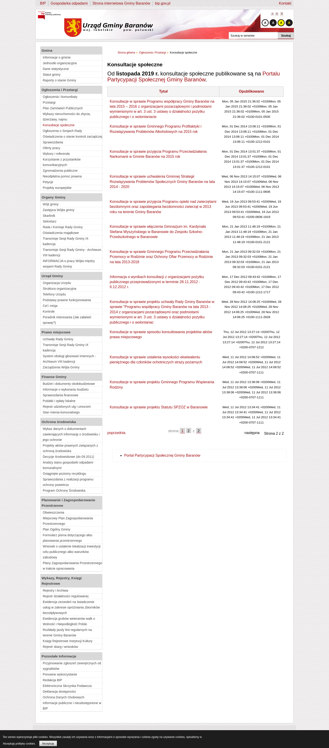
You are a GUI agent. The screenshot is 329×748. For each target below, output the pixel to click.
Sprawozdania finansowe (60, 395)
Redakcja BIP (52, 680)
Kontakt (285, 3)
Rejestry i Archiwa (55, 590)
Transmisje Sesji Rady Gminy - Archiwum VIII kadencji (72, 252)
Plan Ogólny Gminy (56, 529)
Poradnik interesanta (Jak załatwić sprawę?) (67, 319)
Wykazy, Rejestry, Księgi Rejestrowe (62, 580)
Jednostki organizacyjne (60, 63)
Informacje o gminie (57, 57)
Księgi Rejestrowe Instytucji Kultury (68, 641)
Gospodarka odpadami (69, 3)
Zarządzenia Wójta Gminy (61, 367)
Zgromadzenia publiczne (60, 170)
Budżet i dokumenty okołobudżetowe (69, 384)
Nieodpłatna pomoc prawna (62, 176)
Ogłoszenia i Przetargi (60, 90)
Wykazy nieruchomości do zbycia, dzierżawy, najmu (67, 116)
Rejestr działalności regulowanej (65, 596)
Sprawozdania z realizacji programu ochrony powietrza (68, 482)
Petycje (48, 182)
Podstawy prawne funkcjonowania (67, 300)
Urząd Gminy (52, 276)
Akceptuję (48, 743)
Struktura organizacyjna (59, 288)
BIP (43, 3)
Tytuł (163, 91)
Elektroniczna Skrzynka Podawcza (67, 686)
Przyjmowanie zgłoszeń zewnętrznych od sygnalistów (72, 665)
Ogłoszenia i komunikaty (60, 97)
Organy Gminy (54, 197)
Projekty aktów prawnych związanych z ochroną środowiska (70, 448)
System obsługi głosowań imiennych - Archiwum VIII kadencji (69, 358)
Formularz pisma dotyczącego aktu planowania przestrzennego (67, 537)
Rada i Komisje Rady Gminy (63, 227)
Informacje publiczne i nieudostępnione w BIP (72, 705)
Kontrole (49, 311)
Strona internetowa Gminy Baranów (121, 3)
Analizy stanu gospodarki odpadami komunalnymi (68, 465)
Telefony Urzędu (54, 294)
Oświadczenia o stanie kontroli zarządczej (72, 136)
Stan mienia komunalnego (61, 412)
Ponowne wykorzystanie (60, 674)
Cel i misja (50, 306)
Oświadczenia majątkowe (61, 233)
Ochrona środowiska (59, 422)
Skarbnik (49, 215)
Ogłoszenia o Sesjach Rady (62, 131)
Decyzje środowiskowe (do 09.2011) (68, 456)
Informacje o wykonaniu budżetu (66, 389)
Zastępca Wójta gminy (58, 210)
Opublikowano (251, 91)
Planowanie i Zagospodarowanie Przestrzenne (68, 502)
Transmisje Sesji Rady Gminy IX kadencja (65, 241)
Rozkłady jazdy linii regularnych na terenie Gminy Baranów (67, 632)
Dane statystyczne (56, 69)
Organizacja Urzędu (57, 283)
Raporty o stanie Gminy (59, 80)
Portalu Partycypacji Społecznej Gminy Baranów (193, 76)
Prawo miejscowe (56, 332)
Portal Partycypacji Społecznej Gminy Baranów (162, 455)
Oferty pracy (51, 148)
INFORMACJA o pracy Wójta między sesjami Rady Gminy (69, 263)
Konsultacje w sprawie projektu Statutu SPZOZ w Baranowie (159, 407)
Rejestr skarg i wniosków (60, 647)
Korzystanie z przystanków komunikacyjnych (62, 162)
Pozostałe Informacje (59, 656)
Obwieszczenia (53, 512)
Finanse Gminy (54, 377)
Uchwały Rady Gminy (58, 339)
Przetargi (49, 102)
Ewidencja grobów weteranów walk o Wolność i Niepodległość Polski (69, 621)
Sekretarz (49, 221)
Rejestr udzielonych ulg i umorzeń (67, 406)
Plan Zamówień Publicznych (63, 108)
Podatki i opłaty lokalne (59, 401)
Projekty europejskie (57, 188)
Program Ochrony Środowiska (64, 490)
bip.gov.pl (162, 3)
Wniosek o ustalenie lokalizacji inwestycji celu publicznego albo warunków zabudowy (72, 551)
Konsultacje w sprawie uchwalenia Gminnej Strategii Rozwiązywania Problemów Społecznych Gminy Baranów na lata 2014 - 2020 (162, 181)
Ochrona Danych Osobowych (63, 697)
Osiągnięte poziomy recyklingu (64, 473)
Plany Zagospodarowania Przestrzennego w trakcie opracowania (72, 565)
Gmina (47, 50)
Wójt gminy (50, 204)
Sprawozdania (53, 142)
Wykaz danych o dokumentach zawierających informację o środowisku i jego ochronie (71, 434)
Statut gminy (52, 74)
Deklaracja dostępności (59, 691)
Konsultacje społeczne (58, 125)
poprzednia (116, 433)
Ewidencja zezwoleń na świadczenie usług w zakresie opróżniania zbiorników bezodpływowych (71, 607)
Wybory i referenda (56, 153)
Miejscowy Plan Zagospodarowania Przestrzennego (68, 520)
